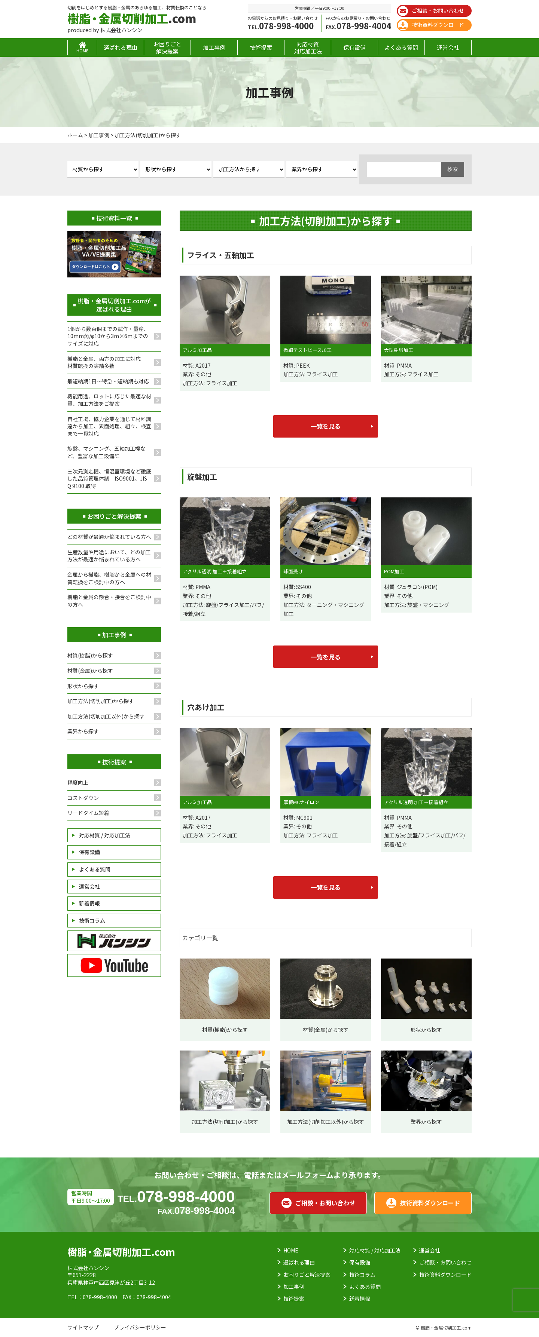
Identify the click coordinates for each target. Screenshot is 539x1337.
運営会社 (448, 47)
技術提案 (261, 47)
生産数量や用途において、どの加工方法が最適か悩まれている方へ (109, 555)
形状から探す (83, 686)
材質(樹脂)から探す (90, 655)
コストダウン (83, 797)
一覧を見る (326, 425)
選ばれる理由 (120, 47)
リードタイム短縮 (88, 812)
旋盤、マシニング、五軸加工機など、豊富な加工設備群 (106, 452)
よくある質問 (401, 47)
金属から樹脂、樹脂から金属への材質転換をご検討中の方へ (109, 578)
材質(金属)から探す (90, 670)
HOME (290, 1250)
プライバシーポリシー (140, 1327)
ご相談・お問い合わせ (431, 11)
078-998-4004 (358, 25)
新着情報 (89, 903)
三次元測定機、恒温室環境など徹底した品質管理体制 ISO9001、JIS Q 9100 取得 (109, 478)
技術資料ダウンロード (431, 25)
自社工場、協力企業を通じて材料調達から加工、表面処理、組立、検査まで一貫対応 (109, 426)
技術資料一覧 (114, 218)
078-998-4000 (281, 25)
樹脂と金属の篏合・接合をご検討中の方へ (109, 600)
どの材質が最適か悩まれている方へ (109, 536)
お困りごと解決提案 (167, 47)
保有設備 (354, 47)
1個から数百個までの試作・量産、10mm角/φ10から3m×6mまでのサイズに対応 (108, 336)
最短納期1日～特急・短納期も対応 (108, 381)
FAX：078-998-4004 (146, 1297)
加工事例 (214, 47)
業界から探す (83, 731)
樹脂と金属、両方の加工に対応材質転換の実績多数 (104, 362)
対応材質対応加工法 (308, 47)
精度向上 (77, 782)
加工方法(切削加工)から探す (100, 701)
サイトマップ (83, 1327)
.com (131, 18)
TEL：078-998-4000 (92, 1297)
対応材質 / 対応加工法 (104, 835)
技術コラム (92, 920)
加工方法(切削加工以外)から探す (105, 716)
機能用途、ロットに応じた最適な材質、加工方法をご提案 (109, 399)
